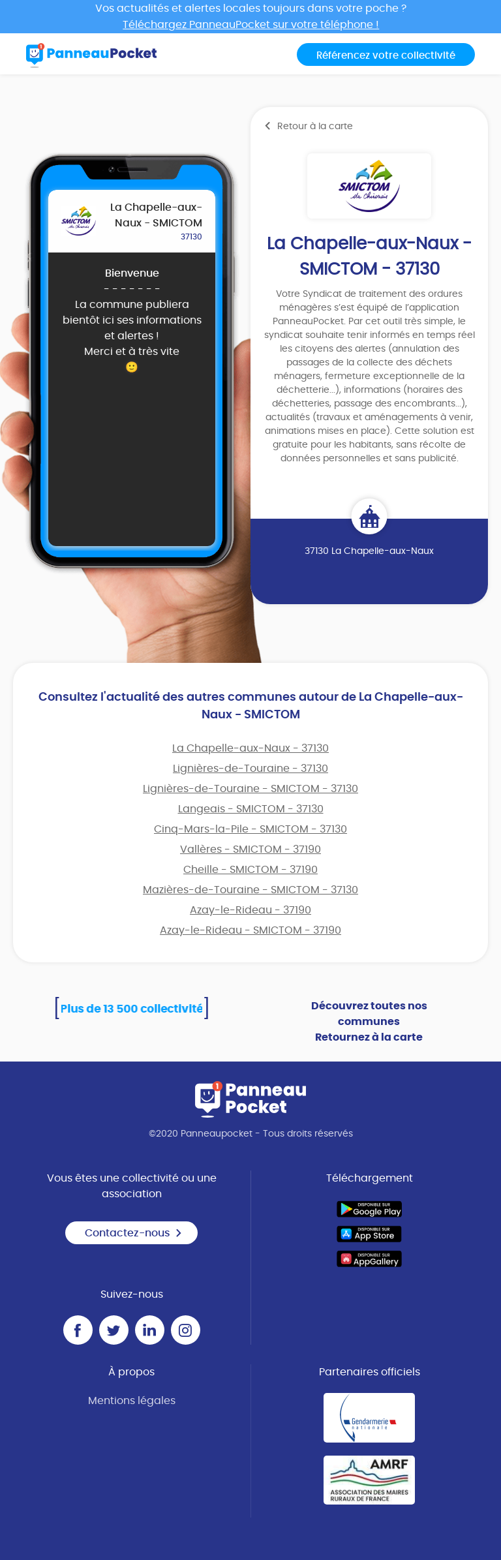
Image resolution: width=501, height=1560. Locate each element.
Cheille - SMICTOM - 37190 (250, 869)
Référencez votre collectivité (385, 56)
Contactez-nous (134, 1233)
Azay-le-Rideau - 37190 (250, 910)
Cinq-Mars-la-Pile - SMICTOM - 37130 (250, 829)
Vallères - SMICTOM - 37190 (250, 849)
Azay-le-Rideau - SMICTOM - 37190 (250, 930)
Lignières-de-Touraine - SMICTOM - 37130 (250, 789)
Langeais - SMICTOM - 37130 (251, 809)
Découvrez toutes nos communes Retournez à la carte (369, 1022)
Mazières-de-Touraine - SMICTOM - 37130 (250, 890)
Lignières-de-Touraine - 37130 (250, 768)
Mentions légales (131, 1401)
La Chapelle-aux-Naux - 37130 (250, 748)
